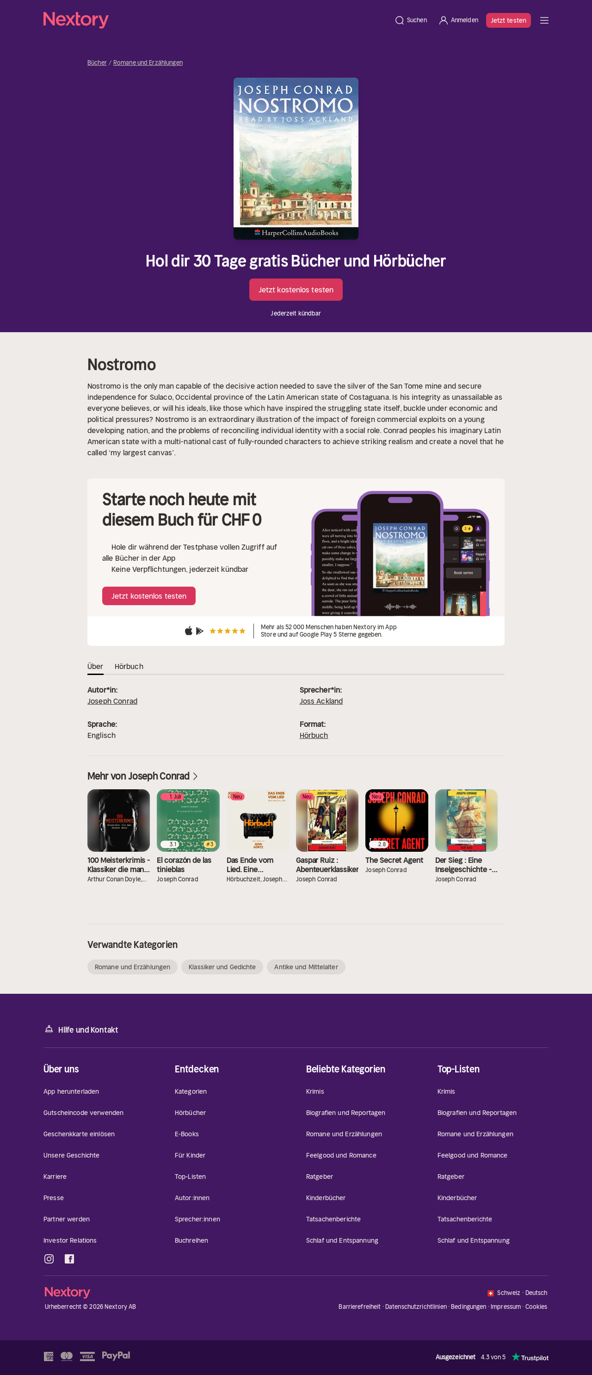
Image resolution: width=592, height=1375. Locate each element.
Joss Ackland (321, 701)
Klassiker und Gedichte (222, 967)
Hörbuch (314, 735)
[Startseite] (215, 20)
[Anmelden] (458, 20)
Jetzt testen (508, 20)
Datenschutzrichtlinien (416, 1307)
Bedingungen (468, 1307)
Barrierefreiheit (360, 1307)
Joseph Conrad (112, 701)
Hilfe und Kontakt (80, 1029)
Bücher (97, 63)
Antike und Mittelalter (306, 967)
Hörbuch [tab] (129, 666)
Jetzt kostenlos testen (296, 289)
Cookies (536, 1307)
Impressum (506, 1307)
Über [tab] (95, 666)
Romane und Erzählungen (148, 63)
